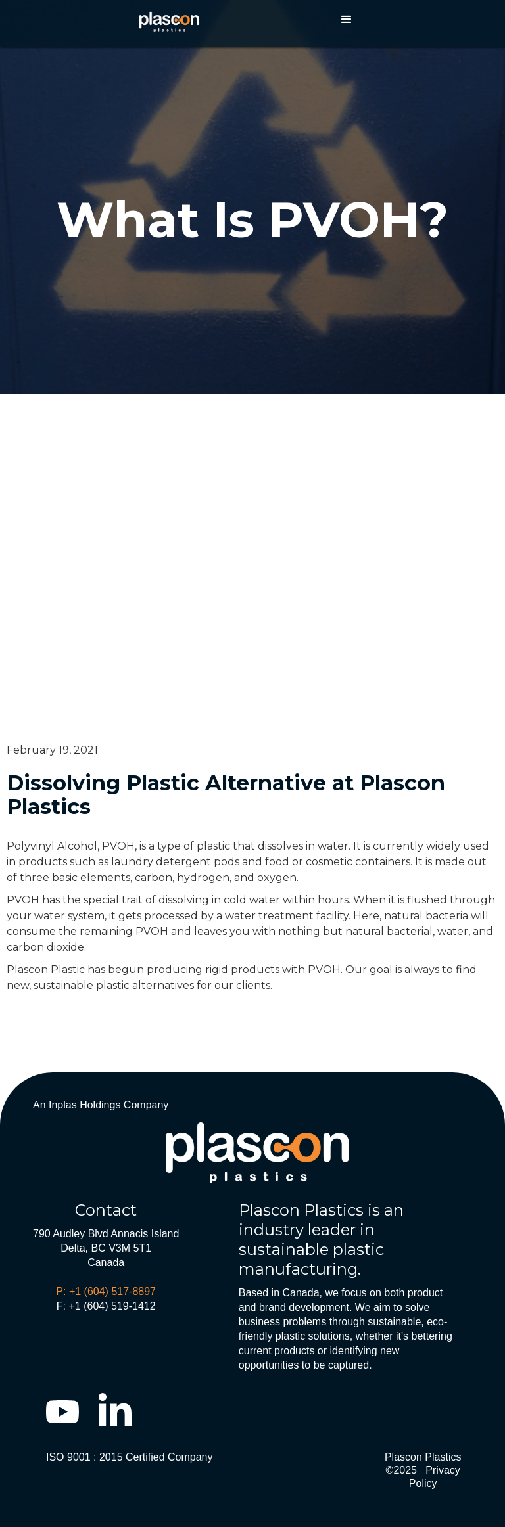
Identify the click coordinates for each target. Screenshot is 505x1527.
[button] (346, 19)
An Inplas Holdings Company (100, 1104)
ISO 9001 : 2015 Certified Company (129, 1457)
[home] (170, 19)
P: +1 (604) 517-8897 (106, 1291)
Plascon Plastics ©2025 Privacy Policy (423, 1470)
